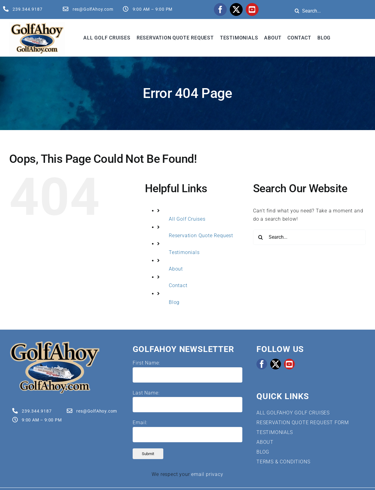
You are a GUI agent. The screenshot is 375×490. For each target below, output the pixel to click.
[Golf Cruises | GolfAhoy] (54, 343)
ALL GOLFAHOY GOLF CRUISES (293, 413)
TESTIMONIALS (274, 432)
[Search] (297, 10)
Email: (140, 422)
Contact (178, 285)
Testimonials (184, 252)
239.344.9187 (28, 9)
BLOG (262, 452)
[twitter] (236, 9)
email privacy (207, 474)
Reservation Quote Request (201, 235)
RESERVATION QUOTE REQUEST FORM (302, 422)
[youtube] (252, 9)
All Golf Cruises (187, 219)
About (176, 269)
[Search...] (309, 237)
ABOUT (265, 442)
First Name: (146, 363)
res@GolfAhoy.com (93, 9)
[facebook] (220, 9)
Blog (174, 302)
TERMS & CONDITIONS (283, 462)
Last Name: (146, 393)
